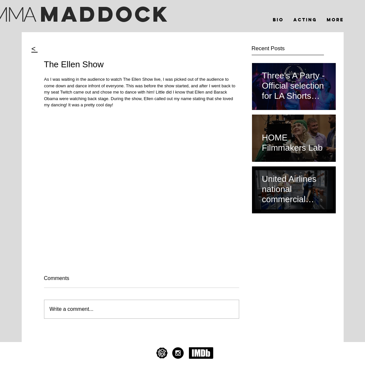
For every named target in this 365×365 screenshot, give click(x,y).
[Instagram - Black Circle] (178, 353)
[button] (305, 20)
